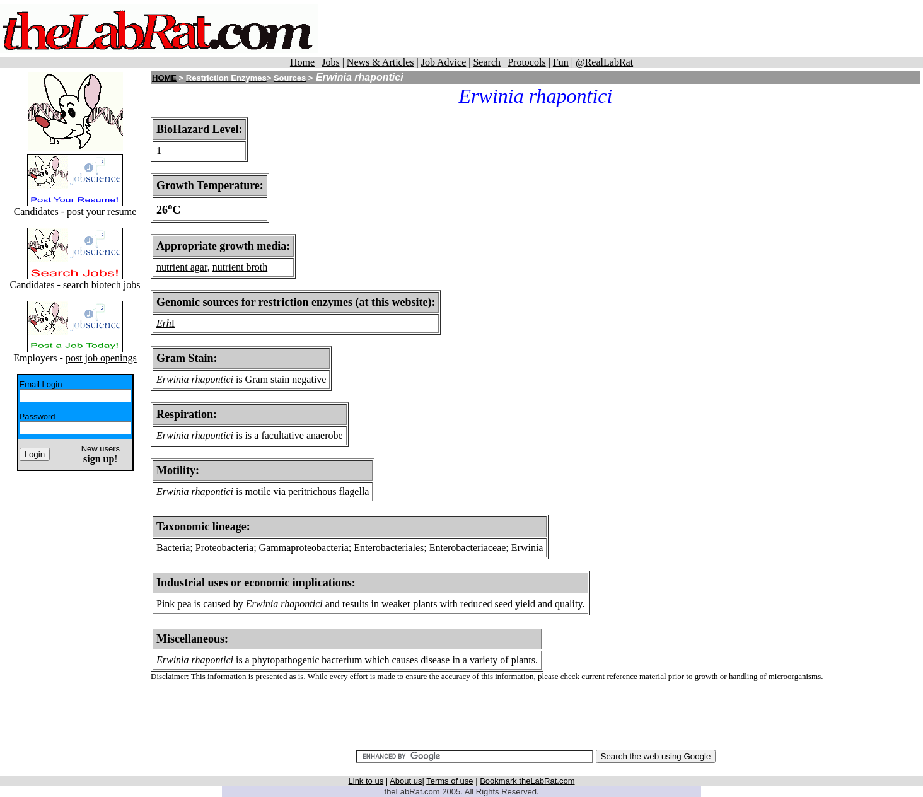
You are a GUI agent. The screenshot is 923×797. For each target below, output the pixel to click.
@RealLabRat (604, 62)
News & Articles (380, 62)
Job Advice (444, 62)
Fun (561, 62)
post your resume (101, 211)
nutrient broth (240, 267)
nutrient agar (181, 267)
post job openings (101, 357)
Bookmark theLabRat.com (527, 781)
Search (487, 62)
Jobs (330, 62)
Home (302, 62)
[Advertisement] (641, 28)
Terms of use (449, 781)
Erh (163, 323)
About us (406, 781)
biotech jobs (116, 284)
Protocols (526, 62)
